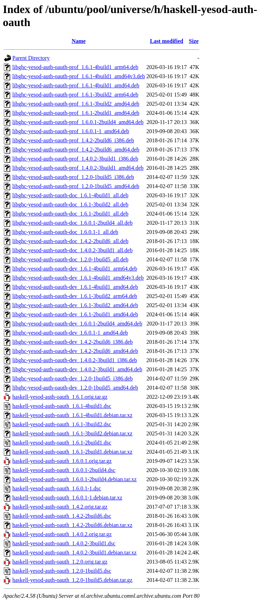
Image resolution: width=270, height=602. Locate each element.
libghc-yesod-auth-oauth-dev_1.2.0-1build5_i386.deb (72, 378)
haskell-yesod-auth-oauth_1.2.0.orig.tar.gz (60, 562)
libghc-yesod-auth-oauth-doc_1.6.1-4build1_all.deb (70, 195)
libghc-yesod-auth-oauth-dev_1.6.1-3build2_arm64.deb (74, 296)
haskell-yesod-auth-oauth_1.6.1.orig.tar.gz (60, 397)
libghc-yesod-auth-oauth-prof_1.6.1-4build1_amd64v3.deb (78, 76)
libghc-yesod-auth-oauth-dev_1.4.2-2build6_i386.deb (72, 342)
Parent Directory (31, 58)
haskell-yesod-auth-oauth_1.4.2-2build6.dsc (61, 516)
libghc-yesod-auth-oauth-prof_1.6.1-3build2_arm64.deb (75, 95)
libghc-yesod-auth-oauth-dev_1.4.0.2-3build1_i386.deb (74, 360)
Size (194, 41)
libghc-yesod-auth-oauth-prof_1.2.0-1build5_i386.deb (73, 177)
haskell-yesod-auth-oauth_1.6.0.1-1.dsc (56, 488)
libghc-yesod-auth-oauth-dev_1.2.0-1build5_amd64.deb (75, 388)
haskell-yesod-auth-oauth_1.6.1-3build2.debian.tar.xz (72, 433)
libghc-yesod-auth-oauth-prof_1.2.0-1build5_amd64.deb (75, 186)
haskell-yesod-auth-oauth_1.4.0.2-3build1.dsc (63, 543)
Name (79, 41)
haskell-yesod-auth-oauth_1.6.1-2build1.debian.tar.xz (72, 452)
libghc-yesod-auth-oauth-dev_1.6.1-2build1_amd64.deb (75, 314)
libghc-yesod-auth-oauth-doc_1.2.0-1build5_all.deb (70, 259)
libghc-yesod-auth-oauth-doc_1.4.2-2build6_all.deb (70, 241)
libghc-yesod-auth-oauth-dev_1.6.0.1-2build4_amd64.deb (77, 324)
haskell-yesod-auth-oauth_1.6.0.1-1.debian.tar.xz (67, 498)
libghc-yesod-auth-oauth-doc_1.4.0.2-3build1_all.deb (72, 250)
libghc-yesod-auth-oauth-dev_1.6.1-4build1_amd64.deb (75, 287)
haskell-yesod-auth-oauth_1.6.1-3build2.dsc (61, 424)
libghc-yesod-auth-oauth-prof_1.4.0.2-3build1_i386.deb (75, 159)
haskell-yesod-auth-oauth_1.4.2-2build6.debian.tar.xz (72, 525)
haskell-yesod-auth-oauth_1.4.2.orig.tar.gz (60, 507)
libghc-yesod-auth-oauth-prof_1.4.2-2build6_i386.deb (73, 140)
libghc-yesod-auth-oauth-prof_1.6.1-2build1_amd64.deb (75, 113)
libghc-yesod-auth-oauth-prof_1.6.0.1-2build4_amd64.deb (77, 122)
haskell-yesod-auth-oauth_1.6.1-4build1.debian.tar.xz (72, 415)
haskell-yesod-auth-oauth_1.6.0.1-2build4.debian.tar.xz (74, 479)
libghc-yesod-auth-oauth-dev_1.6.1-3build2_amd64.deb (75, 305)
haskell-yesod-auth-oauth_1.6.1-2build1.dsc (61, 443)
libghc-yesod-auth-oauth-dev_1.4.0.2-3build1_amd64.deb (77, 369)
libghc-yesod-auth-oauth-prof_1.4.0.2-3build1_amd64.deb (77, 168)
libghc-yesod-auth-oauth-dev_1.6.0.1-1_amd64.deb (70, 333)
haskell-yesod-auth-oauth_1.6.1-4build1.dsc (61, 406)
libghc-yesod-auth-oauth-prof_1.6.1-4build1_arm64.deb (75, 67)
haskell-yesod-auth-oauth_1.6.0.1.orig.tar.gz (62, 461)
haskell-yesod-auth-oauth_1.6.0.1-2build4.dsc (63, 470)
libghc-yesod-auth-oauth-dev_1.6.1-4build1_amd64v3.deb (78, 278)
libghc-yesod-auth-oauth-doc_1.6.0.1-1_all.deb (65, 232)
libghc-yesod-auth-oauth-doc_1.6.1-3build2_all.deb (70, 204)
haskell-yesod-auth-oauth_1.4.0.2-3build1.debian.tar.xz (74, 553)
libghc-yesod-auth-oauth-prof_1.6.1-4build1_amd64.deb (75, 85)
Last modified (166, 41)
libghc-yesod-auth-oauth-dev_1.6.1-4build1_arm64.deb (74, 269)
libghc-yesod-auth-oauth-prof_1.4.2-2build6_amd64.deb (75, 150)
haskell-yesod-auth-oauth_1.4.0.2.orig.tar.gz (62, 534)
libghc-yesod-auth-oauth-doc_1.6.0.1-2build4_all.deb (72, 223)
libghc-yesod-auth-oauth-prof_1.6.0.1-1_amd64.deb (70, 131)
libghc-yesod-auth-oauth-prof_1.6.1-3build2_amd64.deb (75, 104)
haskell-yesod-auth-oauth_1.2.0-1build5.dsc (61, 571)
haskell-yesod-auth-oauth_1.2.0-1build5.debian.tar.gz (72, 580)
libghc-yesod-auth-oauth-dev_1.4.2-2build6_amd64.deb (75, 351)
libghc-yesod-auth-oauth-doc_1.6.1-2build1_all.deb (70, 214)
